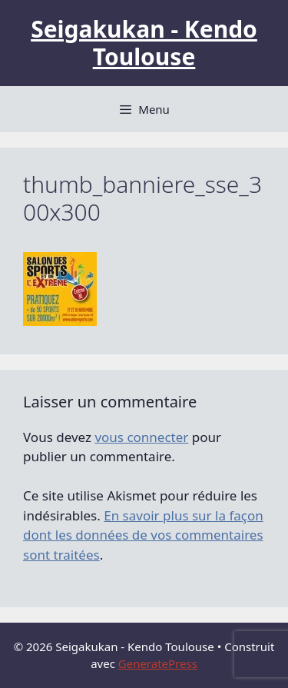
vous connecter (141, 437)
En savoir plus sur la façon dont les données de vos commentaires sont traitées (143, 535)
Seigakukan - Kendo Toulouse (144, 42)
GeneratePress (157, 663)
